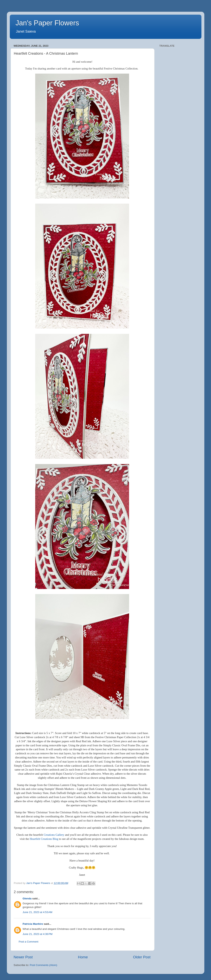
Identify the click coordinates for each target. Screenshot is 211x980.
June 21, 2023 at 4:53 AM (37, 912)
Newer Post (23, 957)
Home (83, 957)
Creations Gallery (54, 834)
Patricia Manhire (33, 923)
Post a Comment (29, 941)
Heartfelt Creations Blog (44, 838)
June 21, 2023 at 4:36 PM (38, 934)
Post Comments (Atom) (43, 965)
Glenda (27, 898)
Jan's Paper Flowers (47, 23)
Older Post (141, 957)
